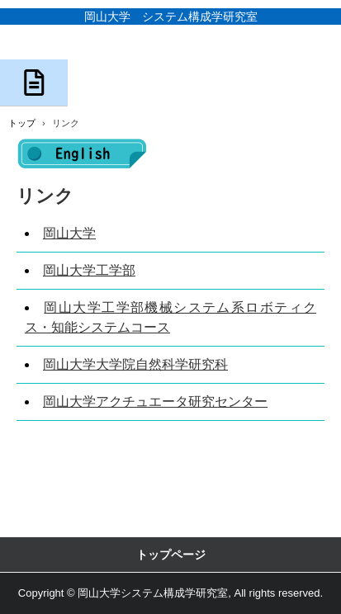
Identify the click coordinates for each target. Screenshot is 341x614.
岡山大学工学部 (89, 270)
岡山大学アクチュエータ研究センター (155, 401)
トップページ (171, 554)
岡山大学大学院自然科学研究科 (135, 364)
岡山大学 (69, 233)
